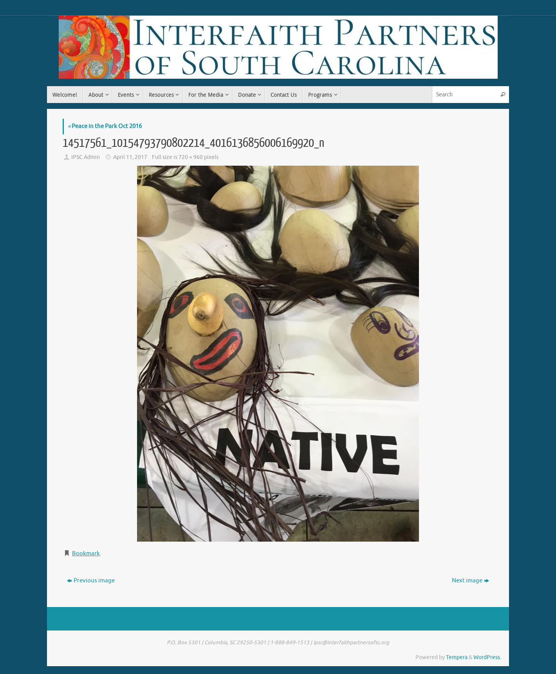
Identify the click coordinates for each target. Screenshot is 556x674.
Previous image (91, 580)
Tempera (457, 657)
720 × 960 (191, 157)
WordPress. (487, 657)
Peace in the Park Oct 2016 (105, 126)
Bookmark (86, 553)
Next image (470, 580)
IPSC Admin (85, 157)
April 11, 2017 (130, 157)
